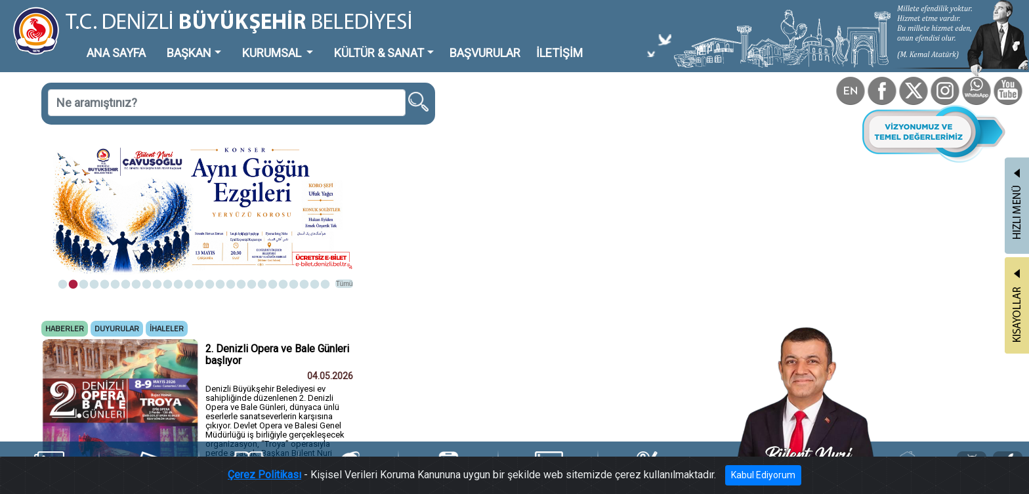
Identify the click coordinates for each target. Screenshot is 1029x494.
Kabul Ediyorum (763, 475)
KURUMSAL (273, 53)
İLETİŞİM (559, 53)
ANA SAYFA (116, 53)
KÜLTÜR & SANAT (379, 53)
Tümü (344, 283)
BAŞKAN (189, 53)
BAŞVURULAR (485, 53)
